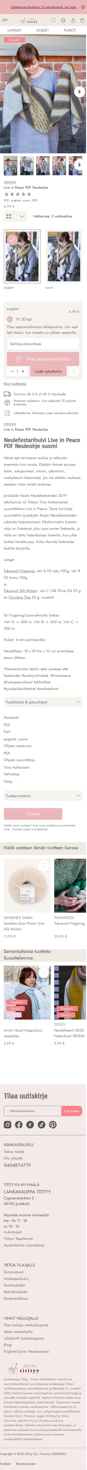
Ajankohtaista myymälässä (24, 1245)
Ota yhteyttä (13, 1158)
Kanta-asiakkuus (16, 1298)
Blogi (8, 1345)
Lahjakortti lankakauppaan (24, 1338)
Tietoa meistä (14, 1151)
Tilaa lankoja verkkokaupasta (26, 1325)
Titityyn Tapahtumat (18, 1238)
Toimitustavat (13, 1272)
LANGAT (14, 30)
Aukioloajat (13, 1232)
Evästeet (5, 1464)
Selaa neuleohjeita (18, 1331)
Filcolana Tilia (20, 597)
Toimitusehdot (14, 1285)
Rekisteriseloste (15, 1291)
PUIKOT (70, 30)
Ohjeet (42, 30)
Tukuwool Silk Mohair (20, 590)
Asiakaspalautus (16, 1278)
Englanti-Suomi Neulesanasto (26, 1351)
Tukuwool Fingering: (19, 571)
